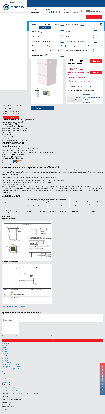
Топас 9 (4, 52)
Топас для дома (6, 46)
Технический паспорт (76, 98)
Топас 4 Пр (7, 35)
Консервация (6, 384)
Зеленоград (35, 12)
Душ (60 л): (35, 36)
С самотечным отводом (10, 367)
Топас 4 (4, 31)
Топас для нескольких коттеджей (12, 64)
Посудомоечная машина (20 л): (75, 41)
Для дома (5, 361)
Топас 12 (5, 58)
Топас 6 (4, 43)
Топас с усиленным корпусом (10, 22)
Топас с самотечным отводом (11, 15)
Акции (42, 4)
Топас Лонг (4, 25)
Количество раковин (72, 24)
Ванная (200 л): (37, 32)
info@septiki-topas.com (71, 12)
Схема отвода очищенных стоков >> (91, 98)
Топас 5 (4, 40)
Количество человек (52, 24)
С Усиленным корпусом (10, 371)
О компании (43, 2)
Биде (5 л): (68, 36)
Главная (32, 2)
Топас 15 (5, 61)
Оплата (84, 2)
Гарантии (33, 4)
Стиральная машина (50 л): (41, 41)
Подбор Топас (37, 24)
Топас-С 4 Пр (8, 37)
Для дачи (5, 363)
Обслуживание (64, 2)
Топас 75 (5, 79)
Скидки (4, 350)
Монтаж (53, 2)
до (59, 50)
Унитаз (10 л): (69, 32)
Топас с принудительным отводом (12, 19)
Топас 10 (5, 55)
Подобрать (45, 27)
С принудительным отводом (12, 369)
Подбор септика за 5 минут (102, 379)
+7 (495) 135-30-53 (51, 12)
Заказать (96, 61)
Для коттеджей (7, 365)
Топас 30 (5, 70)
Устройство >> (87, 94)
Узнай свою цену (11, 117)
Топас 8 (4, 49)
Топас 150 (5, 88)
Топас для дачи (6, 28)
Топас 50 (5, 76)
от (51, 50)
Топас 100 (5, 85)
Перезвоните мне (93, 17)
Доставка (93, 2)
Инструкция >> (88, 102)
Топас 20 (5, 67)
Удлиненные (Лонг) (8, 373)
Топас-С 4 (7, 33)
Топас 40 (5, 73)
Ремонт (75, 2)
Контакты (51, 4)
